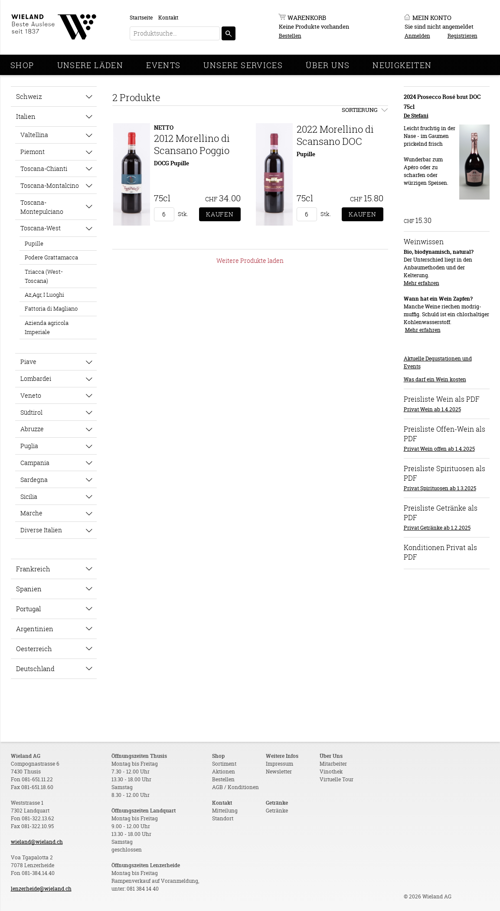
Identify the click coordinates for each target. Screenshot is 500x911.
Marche (31, 513)
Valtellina (34, 135)
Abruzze (32, 429)
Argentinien (34, 628)
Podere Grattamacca (51, 257)
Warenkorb (307, 17)
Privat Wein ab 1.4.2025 (432, 409)
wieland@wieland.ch (37, 841)
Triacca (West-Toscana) (44, 276)
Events (163, 65)
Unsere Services (243, 65)
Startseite (141, 17)
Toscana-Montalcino (49, 185)
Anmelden (417, 35)
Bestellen (290, 35)
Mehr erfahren (421, 283)
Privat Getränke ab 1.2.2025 (437, 527)
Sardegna (34, 479)
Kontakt (168, 17)
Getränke (277, 810)
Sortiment (224, 763)
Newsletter (279, 771)
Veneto (30, 395)
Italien (26, 116)
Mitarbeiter (333, 763)
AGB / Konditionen (235, 787)
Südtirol (31, 412)
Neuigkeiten (402, 65)
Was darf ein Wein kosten (435, 379)
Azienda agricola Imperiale (47, 327)
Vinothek (331, 771)
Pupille (34, 243)
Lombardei (35, 378)
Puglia (29, 446)
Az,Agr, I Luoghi (44, 294)
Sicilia (28, 496)
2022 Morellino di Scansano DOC (335, 135)
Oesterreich (34, 648)
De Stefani (416, 115)
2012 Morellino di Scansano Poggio (192, 144)
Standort (222, 818)
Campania (34, 463)
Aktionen (223, 771)
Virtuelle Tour (336, 779)
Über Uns (328, 65)
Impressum (279, 763)
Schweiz (29, 96)
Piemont (32, 151)
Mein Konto (431, 17)
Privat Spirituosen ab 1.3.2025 (440, 488)
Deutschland (35, 668)
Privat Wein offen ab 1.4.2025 (439, 448)
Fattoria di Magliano (51, 308)
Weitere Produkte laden (250, 260)
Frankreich (33, 568)
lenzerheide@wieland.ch (41, 888)
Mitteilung (225, 810)
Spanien (29, 588)
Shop (22, 65)
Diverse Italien (41, 530)
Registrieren (462, 35)
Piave (28, 361)
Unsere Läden (90, 65)
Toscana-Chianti (43, 168)
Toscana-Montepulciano (41, 207)
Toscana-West (40, 228)
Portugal (28, 608)
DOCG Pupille (171, 163)
